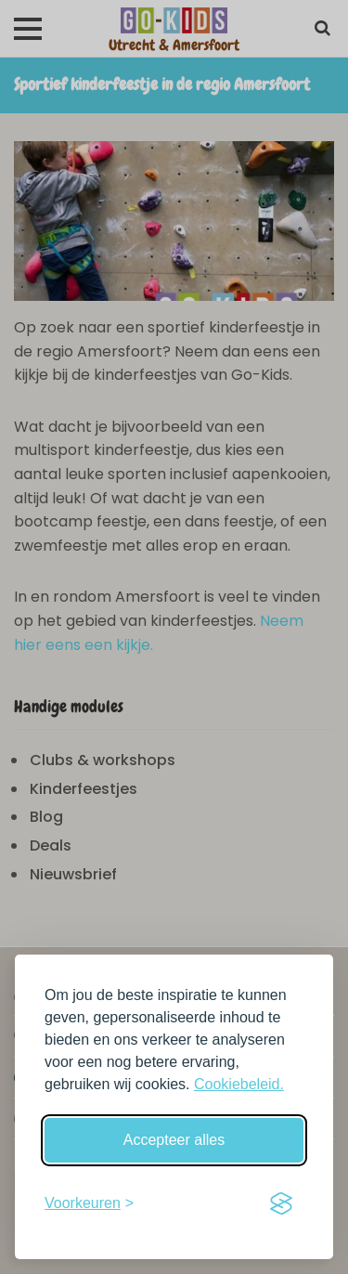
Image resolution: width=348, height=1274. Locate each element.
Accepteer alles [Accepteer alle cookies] (174, 1140)
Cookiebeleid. (239, 1084)
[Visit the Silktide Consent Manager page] (281, 1203)
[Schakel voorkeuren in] (89, 1203)
